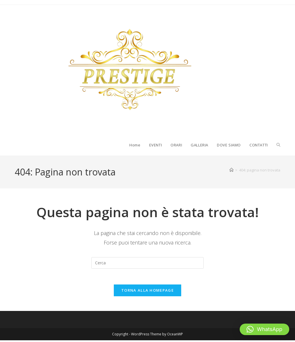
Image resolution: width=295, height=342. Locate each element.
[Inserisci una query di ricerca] (147, 263)
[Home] (231, 170)
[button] (264, 329)
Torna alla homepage (147, 292)
